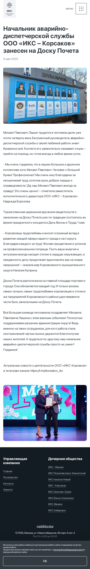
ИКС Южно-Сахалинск (61, 498)
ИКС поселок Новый (59, 479)
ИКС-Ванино (55, 504)
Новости (7, 489)
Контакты (8, 483)
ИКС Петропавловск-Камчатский (66, 473)
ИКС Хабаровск (57, 510)
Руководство (10, 477)
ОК (45, 561)
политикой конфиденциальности (68, 549)
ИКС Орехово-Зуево (59, 491)
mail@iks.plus (45, 526)
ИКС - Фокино (56, 467)
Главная (7, 471)
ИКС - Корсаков (57, 485)
